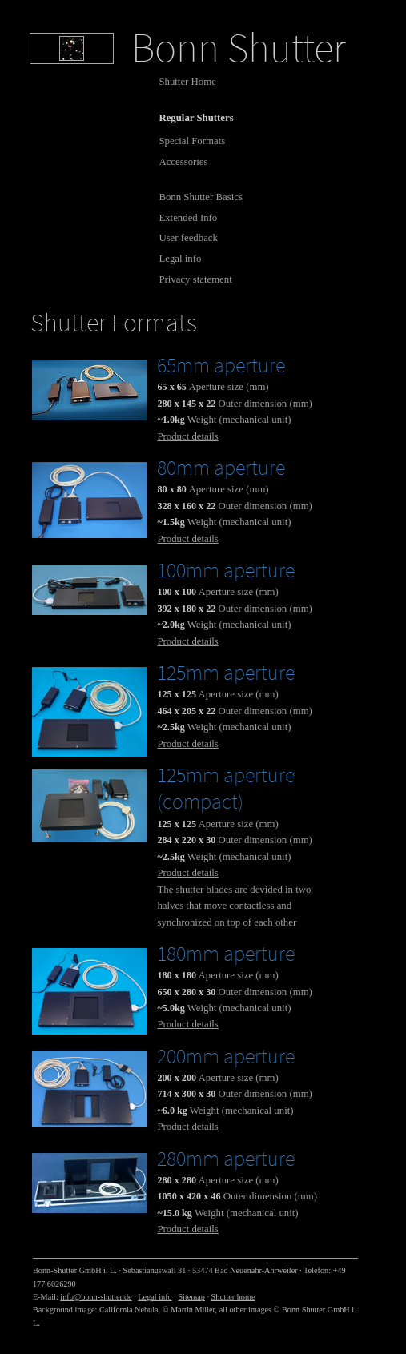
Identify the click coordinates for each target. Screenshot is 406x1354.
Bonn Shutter (238, 47)
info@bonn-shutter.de (95, 1296)
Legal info (180, 258)
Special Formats (192, 141)
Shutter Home (187, 81)
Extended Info (188, 217)
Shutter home (233, 1296)
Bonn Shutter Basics (201, 197)
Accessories (183, 161)
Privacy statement (195, 279)
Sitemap (191, 1296)
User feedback (188, 237)
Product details (187, 436)
